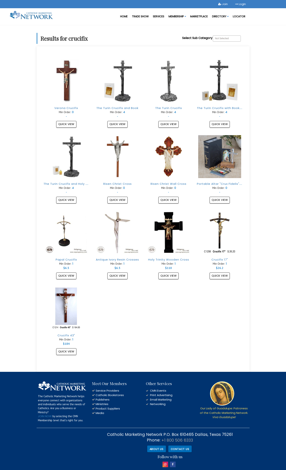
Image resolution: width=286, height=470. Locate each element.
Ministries (102, 404)
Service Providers (107, 391)
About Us (156, 448)
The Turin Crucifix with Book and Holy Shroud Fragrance (239, 108)
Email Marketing (160, 399)
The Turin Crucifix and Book (117, 108)
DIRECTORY (220, 16)
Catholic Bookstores (110, 395)
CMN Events (158, 391)
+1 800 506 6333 (177, 440)
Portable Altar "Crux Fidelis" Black (222, 184)
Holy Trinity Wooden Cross (168, 260)
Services (158, 16)
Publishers (102, 399)
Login (240, 4)
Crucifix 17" (219, 260)
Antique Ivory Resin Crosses (117, 260)
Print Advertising (161, 395)
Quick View (66, 124)
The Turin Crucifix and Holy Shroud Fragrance (78, 184)
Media (100, 413)
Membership (177, 16)
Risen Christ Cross (117, 184)
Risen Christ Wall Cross (168, 184)
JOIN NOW (45, 416)
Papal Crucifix (66, 260)
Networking (158, 404)
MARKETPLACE (199, 16)
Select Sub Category (197, 38)
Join (223, 4)
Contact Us (180, 448)
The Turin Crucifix (168, 108)
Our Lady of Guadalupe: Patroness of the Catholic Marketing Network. (224, 412)
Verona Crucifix (66, 108)
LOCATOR (239, 16)
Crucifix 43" (66, 335)
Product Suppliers (108, 408)
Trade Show (140, 16)
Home (124, 16)
